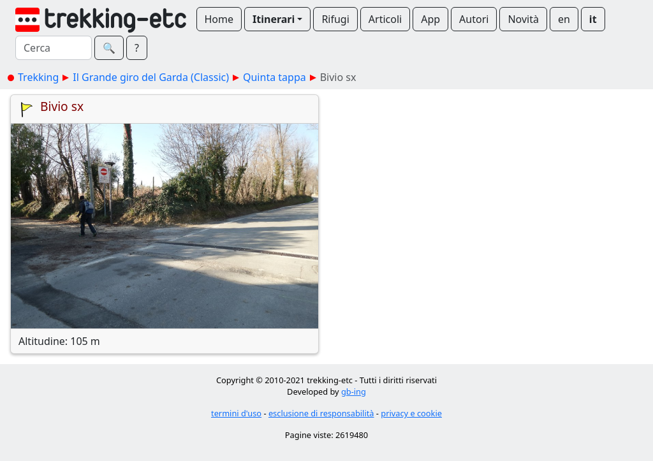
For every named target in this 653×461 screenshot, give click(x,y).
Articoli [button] (385, 19)
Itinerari (274, 19)
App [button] (430, 19)
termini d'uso (236, 413)
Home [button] (219, 19)
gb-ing (353, 391)
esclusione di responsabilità (321, 413)
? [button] (137, 48)
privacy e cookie (411, 413)
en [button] (564, 19)
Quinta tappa (274, 77)
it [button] (593, 19)
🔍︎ (109, 48)
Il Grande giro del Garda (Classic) (151, 77)
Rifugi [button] (335, 19)
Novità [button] (523, 19)
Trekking (38, 77)
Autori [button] (473, 19)
